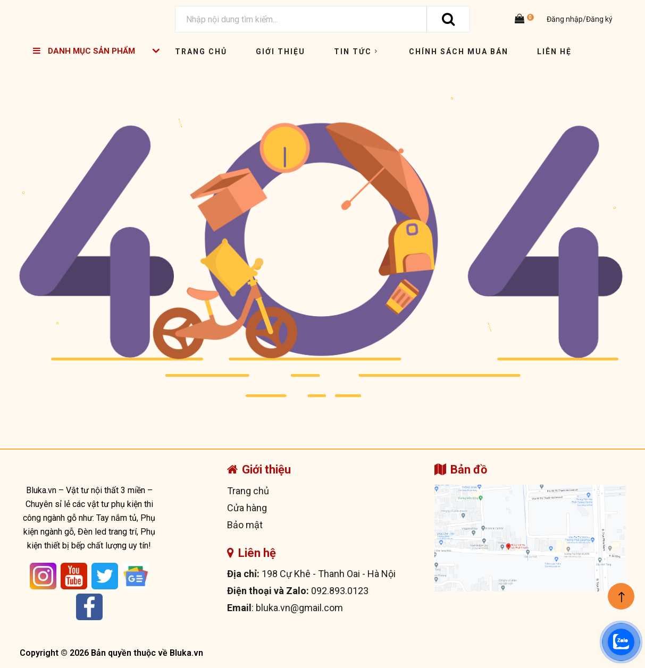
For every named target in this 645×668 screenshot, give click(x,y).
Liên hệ (554, 51)
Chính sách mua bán (458, 51)
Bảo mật (245, 524)
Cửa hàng (247, 507)
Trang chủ (201, 51)
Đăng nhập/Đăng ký (579, 19)
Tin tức (357, 51)
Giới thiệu (280, 51)
